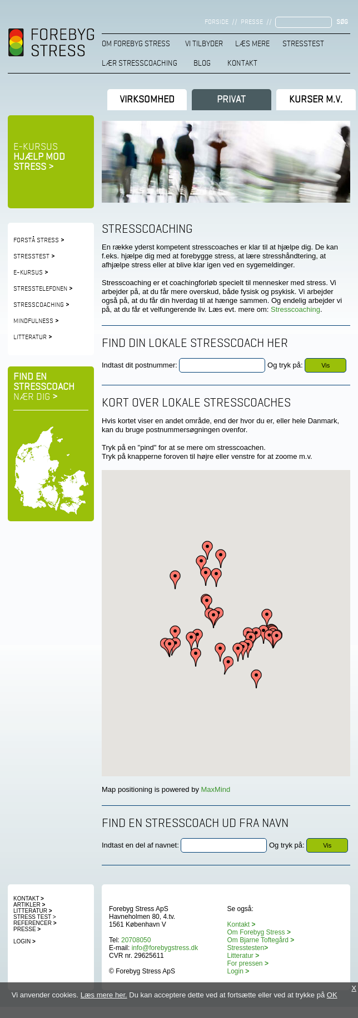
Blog (202, 63)
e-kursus (28, 273)
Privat (231, 100)
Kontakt (242, 63)
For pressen (245, 963)
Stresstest (303, 44)
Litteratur (30, 337)
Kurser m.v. (315, 100)
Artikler (29, 905)
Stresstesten (247, 948)
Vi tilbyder (204, 44)
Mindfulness (33, 321)
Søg (342, 22)
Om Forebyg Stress (136, 44)
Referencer (32, 923)
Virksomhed (147, 100)
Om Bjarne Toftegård (261, 940)
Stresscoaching (38, 305)
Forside (216, 22)
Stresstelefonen (43, 289)
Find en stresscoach (43, 382)
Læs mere (252, 44)
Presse (252, 22)
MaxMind (214, 789)
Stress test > (34, 917)
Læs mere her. (104, 995)
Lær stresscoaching (139, 63)
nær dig (35, 397)
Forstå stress (36, 240)
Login (24, 941)
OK (332, 995)
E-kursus (39, 157)
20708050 (136, 940)
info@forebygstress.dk (165, 948)
